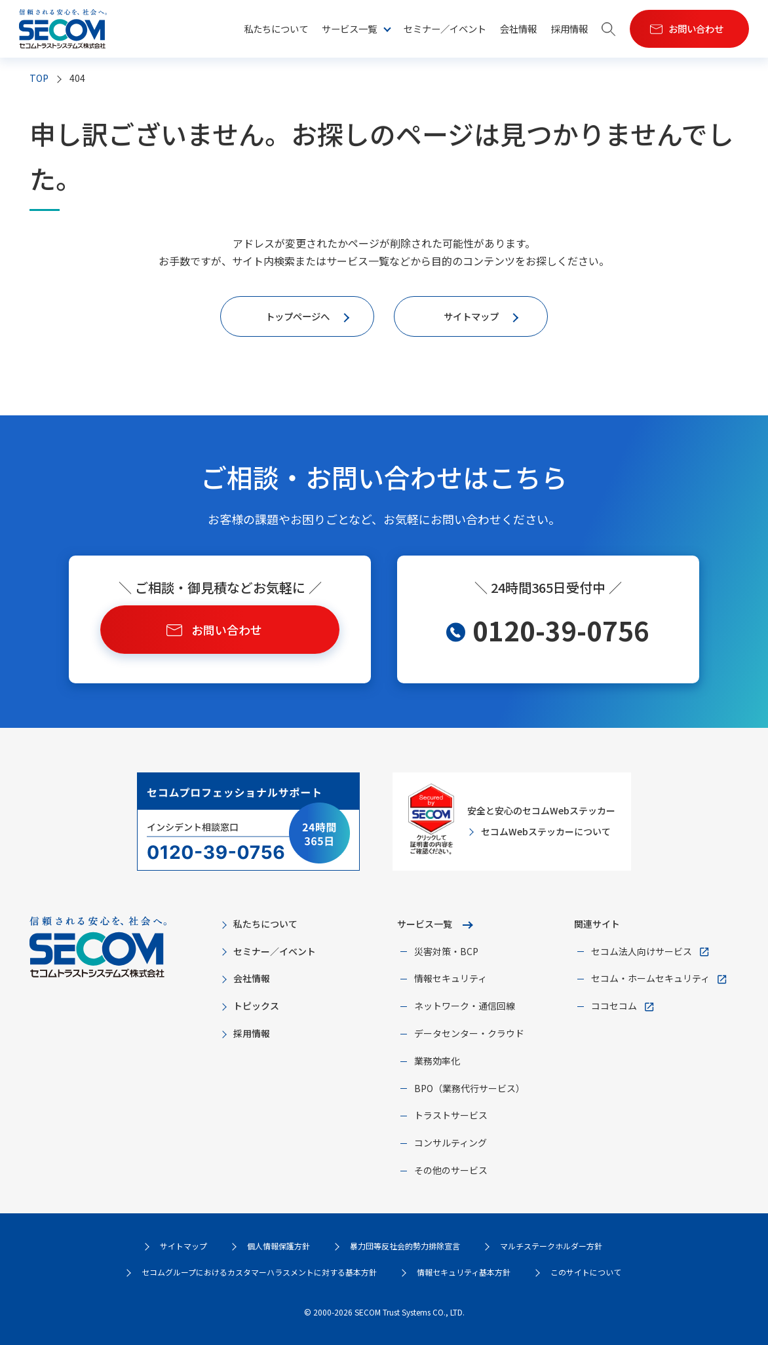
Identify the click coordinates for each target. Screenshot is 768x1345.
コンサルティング (450, 1142)
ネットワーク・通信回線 (464, 1005)
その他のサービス (451, 1170)
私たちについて (276, 28)
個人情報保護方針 (278, 1245)
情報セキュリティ (450, 978)
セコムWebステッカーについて (546, 831)
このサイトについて (585, 1272)
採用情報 (569, 28)
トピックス (256, 1005)
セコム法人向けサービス (641, 951)
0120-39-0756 (560, 630)
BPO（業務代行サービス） (469, 1088)
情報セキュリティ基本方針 (463, 1272)
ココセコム (614, 1005)
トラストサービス (451, 1115)
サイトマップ (183, 1245)
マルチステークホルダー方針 (551, 1245)
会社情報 (518, 28)
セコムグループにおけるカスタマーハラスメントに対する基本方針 (259, 1272)
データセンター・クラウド (469, 1033)
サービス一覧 (349, 28)
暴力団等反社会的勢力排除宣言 (405, 1245)
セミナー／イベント (445, 28)
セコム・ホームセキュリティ (650, 978)
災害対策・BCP (446, 951)
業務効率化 (437, 1060)
